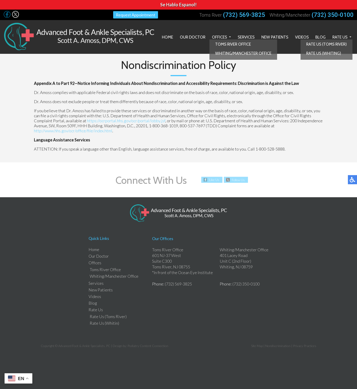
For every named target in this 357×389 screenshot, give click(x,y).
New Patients (273, 36)
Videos (301, 36)
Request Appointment (136, 14)
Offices (217, 36)
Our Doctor (189, 36)
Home (164, 36)
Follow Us (238, 179)
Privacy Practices (304, 345)
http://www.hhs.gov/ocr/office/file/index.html (73, 130)
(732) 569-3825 (244, 15)
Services (244, 36)
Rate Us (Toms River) (108, 315)
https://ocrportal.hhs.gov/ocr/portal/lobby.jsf (126, 120)
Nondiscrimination (278, 345)
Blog (319, 36)
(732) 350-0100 (332, 15)
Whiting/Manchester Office (114, 275)
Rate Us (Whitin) (104, 322)
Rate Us (339, 36)
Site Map (257, 345)
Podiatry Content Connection (148, 345)
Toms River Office (105, 268)
